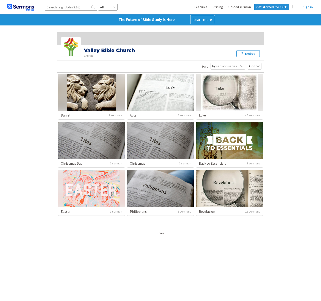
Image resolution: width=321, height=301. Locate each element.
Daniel (65, 115)
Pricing (217, 7)
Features (200, 7)
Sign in (308, 7)
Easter (66, 211)
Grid (254, 66)
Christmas (137, 163)
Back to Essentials (212, 163)
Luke (202, 115)
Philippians (138, 211)
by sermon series (228, 66)
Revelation (207, 211)
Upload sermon (239, 7)
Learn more (202, 19)
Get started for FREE (271, 7)
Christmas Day (71, 163)
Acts (133, 115)
